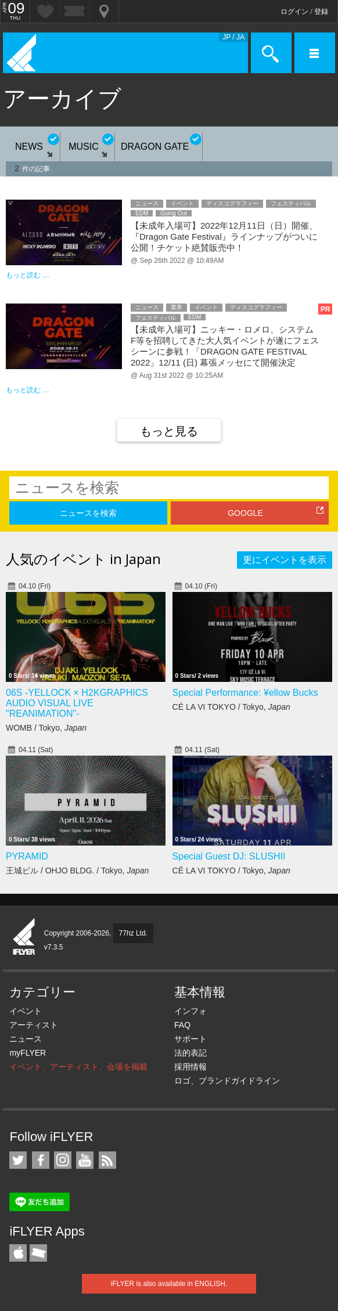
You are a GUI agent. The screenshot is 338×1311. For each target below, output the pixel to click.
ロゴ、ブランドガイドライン (227, 1080)
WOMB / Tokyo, (46, 727)
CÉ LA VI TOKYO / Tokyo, (231, 707)
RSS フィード (107, 1160)
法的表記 (190, 1052)
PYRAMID (27, 856)
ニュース (25, 1038)
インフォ (190, 1011)
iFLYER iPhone (18, 1253)
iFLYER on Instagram (62, 1160)
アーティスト (33, 1025)
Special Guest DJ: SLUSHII (229, 856)
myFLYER (27, 1052)
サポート (190, 1038)
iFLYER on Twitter (18, 1160)
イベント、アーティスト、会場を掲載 (78, 1066)
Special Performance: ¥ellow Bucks (245, 693)
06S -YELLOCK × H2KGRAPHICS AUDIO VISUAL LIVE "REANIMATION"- (77, 703)
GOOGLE (245, 513)
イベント (25, 1011)
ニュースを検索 (88, 513)
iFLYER (24, 937)
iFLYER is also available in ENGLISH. (169, 1284)
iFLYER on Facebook (40, 1160)
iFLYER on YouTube (85, 1160)
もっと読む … (27, 275)
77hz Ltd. (133, 933)
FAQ (182, 1025)
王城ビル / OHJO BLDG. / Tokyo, (77, 870)
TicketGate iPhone (38, 1253)
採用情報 (190, 1066)
